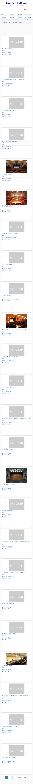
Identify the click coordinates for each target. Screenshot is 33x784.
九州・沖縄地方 (27, 18)
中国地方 (12, 17)
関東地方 (20, 15)
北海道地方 (4, 15)
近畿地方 (4, 17)
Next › (19, 777)
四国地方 (20, 17)
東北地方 (12, 15)
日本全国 (5, 22)
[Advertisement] (16, 30)
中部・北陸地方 (27, 15)
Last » (25, 777)
